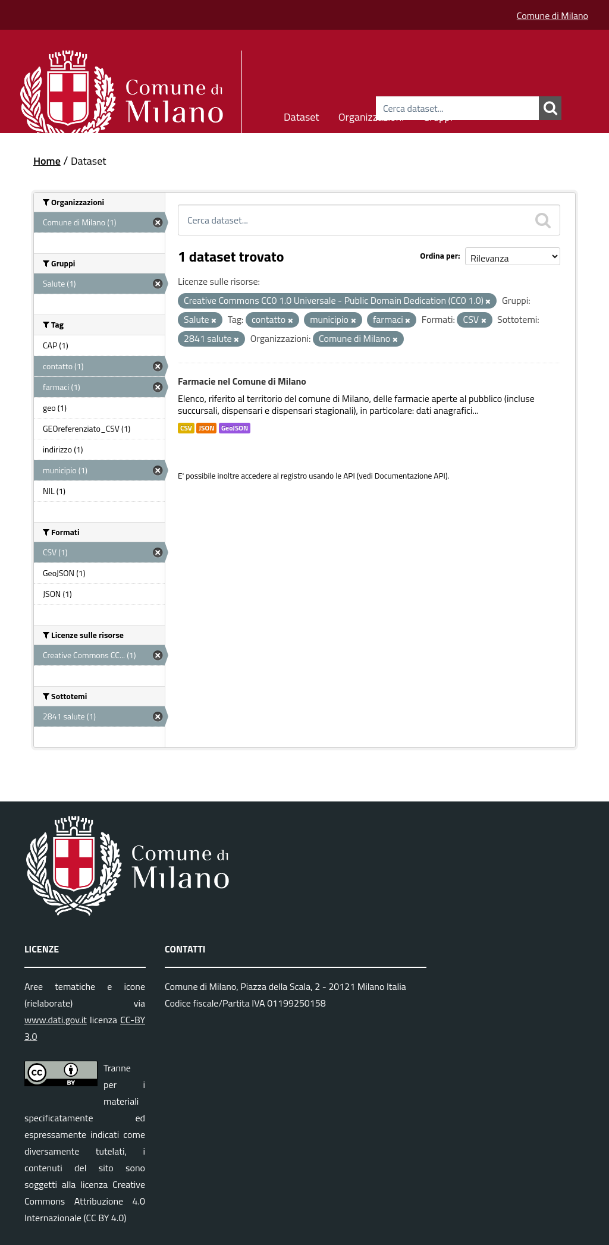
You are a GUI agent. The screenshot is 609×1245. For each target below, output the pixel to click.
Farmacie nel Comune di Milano (242, 381)
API (349, 476)
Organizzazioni (371, 115)
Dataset (301, 115)
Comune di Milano (552, 15)
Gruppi (438, 115)
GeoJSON (234, 428)
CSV (186, 428)
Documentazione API (410, 476)
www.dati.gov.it (55, 1020)
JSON (206, 428)
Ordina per (439, 255)
